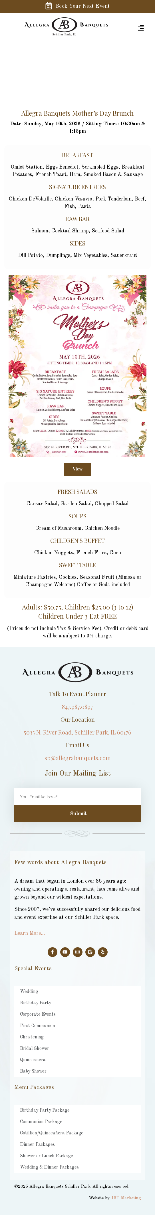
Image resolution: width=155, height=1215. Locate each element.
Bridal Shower (34, 1048)
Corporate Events (38, 1014)
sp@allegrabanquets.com (78, 758)
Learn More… (29, 933)
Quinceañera (33, 1060)
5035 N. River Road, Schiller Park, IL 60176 (77, 732)
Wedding (29, 991)
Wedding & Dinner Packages (49, 1167)
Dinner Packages (37, 1144)
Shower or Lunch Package (46, 1156)
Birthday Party (35, 1003)
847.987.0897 (77, 706)
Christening (32, 1037)
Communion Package (41, 1122)
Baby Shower (33, 1071)
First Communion (37, 1026)
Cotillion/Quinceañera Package (51, 1133)
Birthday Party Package (45, 1110)
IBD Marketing (126, 1198)
